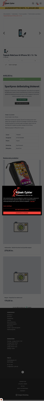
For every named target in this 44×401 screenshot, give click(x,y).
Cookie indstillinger (7, 206)
